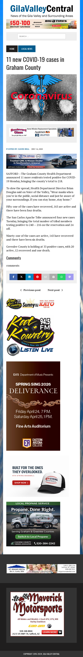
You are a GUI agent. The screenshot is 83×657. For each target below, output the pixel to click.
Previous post (30, 290)
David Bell (23, 149)
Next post (55, 290)
